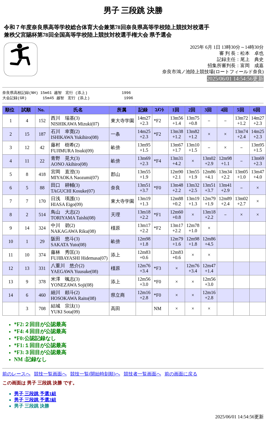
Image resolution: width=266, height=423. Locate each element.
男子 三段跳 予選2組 (35, 400)
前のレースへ (16, 374)
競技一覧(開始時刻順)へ (95, 374)
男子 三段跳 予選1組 (35, 394)
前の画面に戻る (181, 374)
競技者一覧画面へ (142, 374)
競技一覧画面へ (50, 374)
